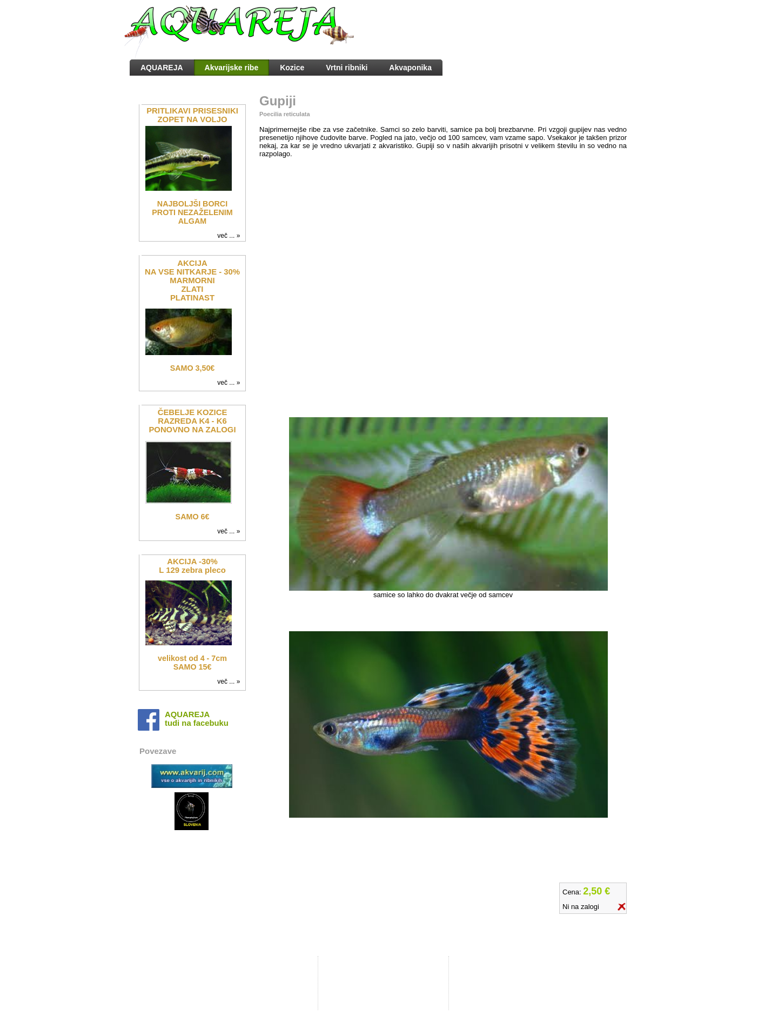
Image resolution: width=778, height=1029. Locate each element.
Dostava (342, 991)
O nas (339, 975)
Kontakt (341, 983)
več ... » (230, 235)
